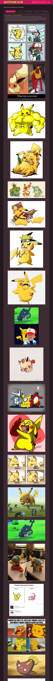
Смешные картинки (17, 15)
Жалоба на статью (10, 11)
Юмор (11, 15)
